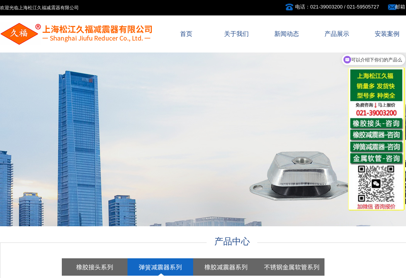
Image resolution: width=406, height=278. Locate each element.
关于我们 (236, 34)
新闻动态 (286, 34)
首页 (186, 34)
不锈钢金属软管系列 (291, 266)
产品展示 (336, 34)
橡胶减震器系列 (226, 266)
